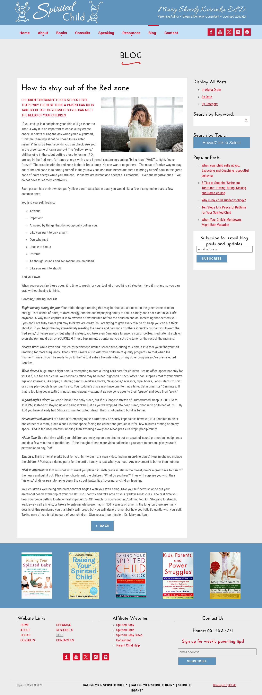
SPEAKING (63, 625)
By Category (210, 104)
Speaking (106, 33)
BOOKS (25, 635)
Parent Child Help (128, 645)
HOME (24, 625)
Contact (171, 33)
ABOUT (25, 630)
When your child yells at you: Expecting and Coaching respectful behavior (225, 170)
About (43, 33)
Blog (152, 33)
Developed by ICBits (224, 685)
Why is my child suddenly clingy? (224, 200)
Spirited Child (125, 630)
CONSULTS (27, 640)
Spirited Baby (125, 625)
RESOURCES (64, 630)
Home (24, 33)
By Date (207, 97)
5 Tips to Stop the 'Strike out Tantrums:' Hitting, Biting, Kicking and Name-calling (224, 188)
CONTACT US (65, 640)
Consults (82, 33)
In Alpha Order (211, 90)
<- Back (102, 526)
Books (61, 33)
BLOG (59, 635)
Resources (131, 33)
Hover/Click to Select (222, 142)
